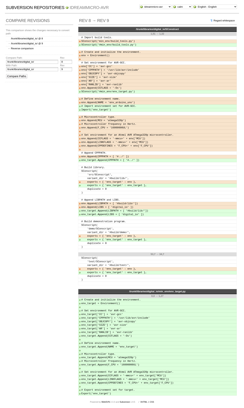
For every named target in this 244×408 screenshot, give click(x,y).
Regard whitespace (224, 20)
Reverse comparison (22, 48)
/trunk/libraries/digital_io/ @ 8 (27, 38)
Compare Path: (14, 57)
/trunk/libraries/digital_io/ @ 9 (27, 43)
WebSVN (105, 402)
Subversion (125, 402)
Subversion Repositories (35, 7)
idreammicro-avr (89, 7)
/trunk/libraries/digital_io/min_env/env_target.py (157, 291)
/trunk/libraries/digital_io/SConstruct (157, 29)
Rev (62, 57)
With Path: (11, 65)
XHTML (143, 402)
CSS (152, 402)
